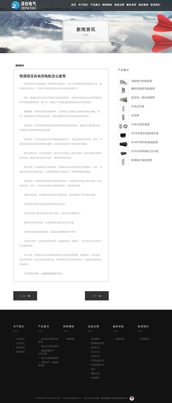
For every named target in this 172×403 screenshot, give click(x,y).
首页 (73, 4)
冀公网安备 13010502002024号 (117, 398)
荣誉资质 (20, 347)
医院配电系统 (97, 343)
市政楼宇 (95, 377)
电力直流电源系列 (49, 358)
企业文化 (20, 343)
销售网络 (107, 4)
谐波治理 (119, 4)
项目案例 (143, 4)
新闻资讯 (19, 65)
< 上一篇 (25, 296)
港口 (93, 369)
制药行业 (95, 347)
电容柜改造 (48, 273)
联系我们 (155, 4)
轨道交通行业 (97, 365)
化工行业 (95, 352)
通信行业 (95, 373)
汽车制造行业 (97, 360)
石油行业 (95, 356)
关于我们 (83, 4)
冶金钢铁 (95, 339)
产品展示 (95, 4)
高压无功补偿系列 (49, 346)
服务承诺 (131, 4)
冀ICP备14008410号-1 (72, 398)
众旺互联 (95, 398)
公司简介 (20, 339)
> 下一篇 (96, 296)
